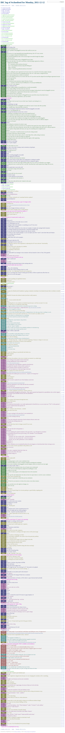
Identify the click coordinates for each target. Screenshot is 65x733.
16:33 (62, 205)
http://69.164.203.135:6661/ (35, 307)
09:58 (62, 76)
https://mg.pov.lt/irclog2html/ (30, 731)
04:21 (63, 28)
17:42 (62, 611)
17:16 (62, 473)
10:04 (62, 101)
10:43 (62, 155)
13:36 (63, 184)
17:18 (62, 487)
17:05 (62, 384)
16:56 (62, 338)
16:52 (62, 324)
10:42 (62, 147)
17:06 (62, 387)
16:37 (62, 225)
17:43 (62, 622)
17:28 (62, 533)
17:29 (62, 537)
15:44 (63, 185)
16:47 (62, 291)
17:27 (62, 531)
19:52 (62, 634)
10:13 (62, 116)
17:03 (62, 369)
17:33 (62, 553)
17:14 (62, 462)
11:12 (62, 182)
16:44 (62, 265)
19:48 (62, 631)
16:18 (63, 189)
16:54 (62, 330)
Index (13, 5)
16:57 (62, 341)
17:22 (62, 511)
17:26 (62, 528)
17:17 (62, 479)
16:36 (62, 217)
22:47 (62, 703)
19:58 (62, 640)
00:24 (63, 24)
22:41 (62, 692)
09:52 (62, 50)
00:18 (63, 7)
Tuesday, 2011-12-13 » (21, 5)
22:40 (62, 691)
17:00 (62, 352)
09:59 (62, 82)
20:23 (62, 667)
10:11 (62, 107)
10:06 (62, 102)
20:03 (62, 642)
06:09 (63, 35)
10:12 (62, 110)
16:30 (62, 192)
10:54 (62, 181)
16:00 (63, 188)
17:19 (62, 490)
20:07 (62, 647)
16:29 (62, 191)
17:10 (62, 428)
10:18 (62, 122)
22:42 (62, 694)
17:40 (62, 599)
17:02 (62, 364)
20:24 (62, 668)
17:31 (62, 539)
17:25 (62, 524)
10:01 (62, 91)
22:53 (62, 725)
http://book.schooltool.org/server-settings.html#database (18, 372)
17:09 (62, 419)
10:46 (62, 165)
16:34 (62, 206)
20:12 (62, 650)
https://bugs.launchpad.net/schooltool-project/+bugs (18, 205)
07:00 (63, 41)
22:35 (62, 672)
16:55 (62, 335)
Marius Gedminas (17, 731)
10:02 (62, 95)
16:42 (62, 248)
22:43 (62, 697)
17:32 (62, 545)
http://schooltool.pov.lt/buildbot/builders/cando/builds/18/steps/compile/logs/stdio (24, 633)
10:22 (62, 125)
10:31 (62, 141)
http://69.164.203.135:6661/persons (14, 516)
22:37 (62, 680)
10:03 (62, 98)
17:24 (62, 519)
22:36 (62, 675)
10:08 (62, 104)
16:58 (62, 343)
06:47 (63, 40)
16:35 (62, 209)
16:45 (62, 271)
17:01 (62, 358)
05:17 (63, 30)
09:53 (62, 53)
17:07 (62, 399)
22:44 (62, 702)
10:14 (62, 119)
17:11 (62, 434)
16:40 (62, 238)
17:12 (62, 451)
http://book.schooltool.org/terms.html (16, 382)
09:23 (63, 42)
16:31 (62, 198)
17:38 (62, 581)
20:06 (62, 645)
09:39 (63, 44)
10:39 (62, 145)
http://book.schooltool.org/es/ (12, 362)
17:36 (62, 567)
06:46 (63, 38)
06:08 (63, 33)
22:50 (62, 714)
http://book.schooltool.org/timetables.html (15, 389)
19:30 (63, 630)
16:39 (62, 234)
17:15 (62, 468)
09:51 (62, 45)
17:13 (62, 458)
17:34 (62, 556)
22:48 (62, 708)
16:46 (62, 278)
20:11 (62, 648)
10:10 (62, 105)
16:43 (62, 254)
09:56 (62, 71)
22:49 (62, 712)
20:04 (62, 643)
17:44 (62, 628)
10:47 (62, 168)
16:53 (62, 327)
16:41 (62, 243)
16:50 (62, 309)
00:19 (63, 20)
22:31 (63, 671)
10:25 (62, 136)
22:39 (62, 685)
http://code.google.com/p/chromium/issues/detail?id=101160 (22, 642)
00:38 (63, 27)
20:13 (62, 654)
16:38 (62, 229)
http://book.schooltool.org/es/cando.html (15, 414)
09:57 (62, 73)
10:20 (62, 124)
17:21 (62, 502)
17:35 (62, 561)
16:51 (62, 315)
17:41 (62, 607)
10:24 (62, 131)
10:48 (62, 174)
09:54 (62, 56)
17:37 (62, 576)
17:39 (62, 593)
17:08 (62, 410)
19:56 (62, 637)
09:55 (62, 59)
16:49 (62, 303)
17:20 (62, 491)
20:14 (62, 663)
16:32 (62, 201)
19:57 (62, 639)
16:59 (62, 346)
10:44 (62, 161)
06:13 (63, 37)
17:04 (62, 373)
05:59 (63, 31)
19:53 (62, 636)
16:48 (62, 293)
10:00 (62, 88)
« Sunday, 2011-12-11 (5, 5)
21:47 (63, 669)
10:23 (62, 128)
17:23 (62, 513)
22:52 (62, 717)
